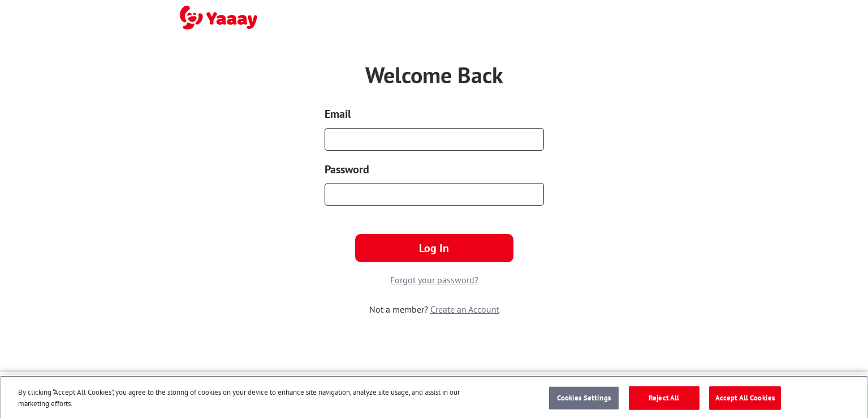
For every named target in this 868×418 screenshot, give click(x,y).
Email (338, 113)
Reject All (664, 399)
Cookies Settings (584, 399)
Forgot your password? (434, 279)
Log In (434, 248)
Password (347, 169)
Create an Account (464, 309)
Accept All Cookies (745, 399)
